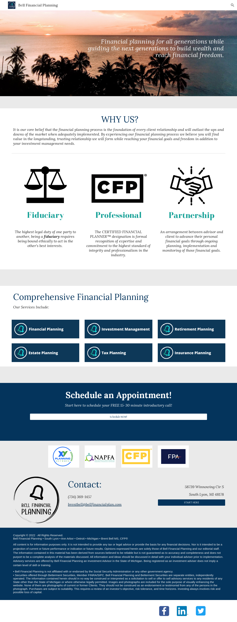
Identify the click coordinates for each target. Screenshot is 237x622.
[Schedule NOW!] (118, 417)
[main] (155, 53)
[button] (232, 5)
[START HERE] (191, 502)
